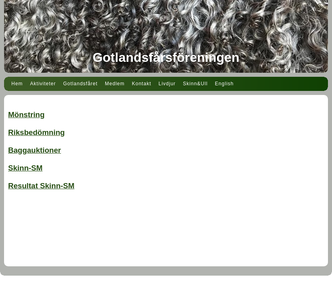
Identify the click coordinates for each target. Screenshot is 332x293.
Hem (17, 83)
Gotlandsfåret (80, 83)
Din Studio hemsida (166, 288)
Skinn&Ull (195, 83)
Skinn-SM (25, 168)
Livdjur (166, 83)
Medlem (115, 83)
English (224, 83)
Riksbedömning (36, 132)
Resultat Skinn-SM (41, 185)
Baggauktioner (34, 150)
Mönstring (26, 114)
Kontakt (141, 83)
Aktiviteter (43, 83)
